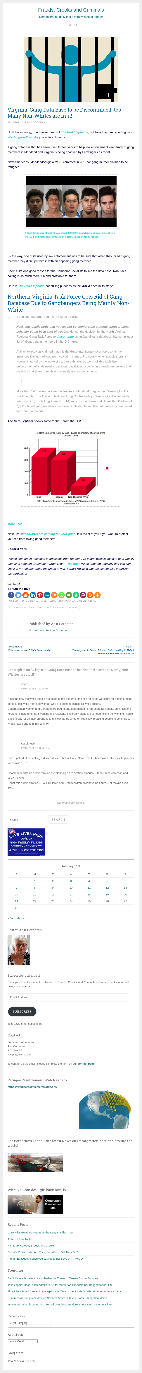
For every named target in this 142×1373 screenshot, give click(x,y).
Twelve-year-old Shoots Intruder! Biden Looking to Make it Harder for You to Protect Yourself (102, 650)
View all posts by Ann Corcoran (48, 630)
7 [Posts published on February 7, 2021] (16, 887)
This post (72, 563)
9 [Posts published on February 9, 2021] (53, 887)
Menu (71, 25)
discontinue (65, 336)
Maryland (36, 607)
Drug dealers (32, 601)
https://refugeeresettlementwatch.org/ (32, 1086)
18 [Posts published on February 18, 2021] (89, 894)
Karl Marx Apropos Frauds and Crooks (31, 1245)
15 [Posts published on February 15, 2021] (34, 894)
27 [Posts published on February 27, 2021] (125, 901)
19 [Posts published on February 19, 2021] (107, 894)
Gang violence (18, 607)
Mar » (20, 918)
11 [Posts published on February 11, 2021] (89, 887)
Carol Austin (28, 743)
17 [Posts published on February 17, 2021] (71, 894)
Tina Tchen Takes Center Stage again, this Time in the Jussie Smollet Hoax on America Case (64, 1291)
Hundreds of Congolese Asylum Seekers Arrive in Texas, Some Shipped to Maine (57, 1298)
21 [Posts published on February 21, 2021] (16, 901)
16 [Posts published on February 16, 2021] (52, 894)
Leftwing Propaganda (59, 601)
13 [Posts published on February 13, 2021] (125, 887)
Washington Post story (24, 137)
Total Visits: (15, 1361)
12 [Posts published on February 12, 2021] (107, 887)
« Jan (11, 918)
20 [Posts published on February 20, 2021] (125, 894)
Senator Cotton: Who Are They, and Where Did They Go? (43, 1252)
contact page (86, 1063)
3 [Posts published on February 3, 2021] (71, 881)
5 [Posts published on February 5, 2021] (107, 881)
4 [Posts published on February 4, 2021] (89, 881)
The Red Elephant (31, 286)
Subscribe (22, 1011)
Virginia (73, 607)
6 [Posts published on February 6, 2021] (125, 881)
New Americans (56, 607)
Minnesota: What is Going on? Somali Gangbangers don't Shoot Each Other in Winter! (60, 1304)
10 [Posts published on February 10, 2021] (71, 887)
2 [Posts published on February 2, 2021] (53, 881)
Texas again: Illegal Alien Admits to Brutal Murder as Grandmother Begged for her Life (60, 1284)
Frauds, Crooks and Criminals (71, 10)
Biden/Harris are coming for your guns (47, 534)
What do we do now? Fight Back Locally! (39, 648)
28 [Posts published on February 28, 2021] (16, 907)
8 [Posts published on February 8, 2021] (34, 887)
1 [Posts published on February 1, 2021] (34, 881)
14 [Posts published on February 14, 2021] (16, 894)
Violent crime (86, 601)
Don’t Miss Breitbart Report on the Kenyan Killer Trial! (40, 1232)
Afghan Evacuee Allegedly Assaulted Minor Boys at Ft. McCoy (46, 1258)
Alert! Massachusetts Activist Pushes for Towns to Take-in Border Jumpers (53, 1278)
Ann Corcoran (35, 122)
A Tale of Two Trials (19, 1239)
